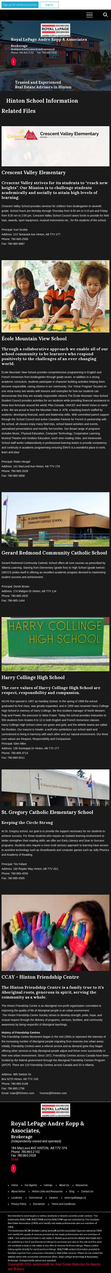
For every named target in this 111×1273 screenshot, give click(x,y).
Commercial (35, 1197)
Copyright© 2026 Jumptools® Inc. (31, 1264)
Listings (48, 1185)
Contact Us (87, 1191)
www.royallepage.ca (75, 1197)
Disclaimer (39, 1204)
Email (63, 52)
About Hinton (18, 1191)
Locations (16, 1197)
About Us (64, 1185)
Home (14, 1185)
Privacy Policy (18, 1204)
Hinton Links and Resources (47, 1191)
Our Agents (31, 1185)
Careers (53, 1197)
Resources (82, 1185)
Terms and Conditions (63, 1204)
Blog (71, 1191)
